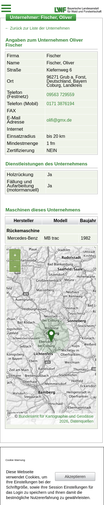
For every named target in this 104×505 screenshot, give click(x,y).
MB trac (51, 238)
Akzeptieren (75, 476)
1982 (85, 238)
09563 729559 (60, 94)
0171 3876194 (60, 103)
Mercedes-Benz (22, 238)
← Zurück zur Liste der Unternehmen (37, 28)
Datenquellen (82, 421)
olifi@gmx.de (59, 120)
